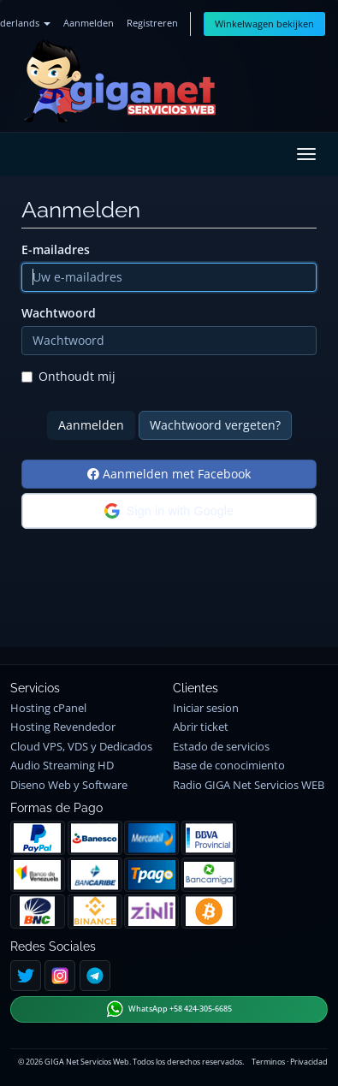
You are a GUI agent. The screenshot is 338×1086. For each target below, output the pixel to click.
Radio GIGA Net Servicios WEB (248, 785)
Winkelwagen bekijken (264, 23)
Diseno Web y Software (68, 785)
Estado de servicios (221, 746)
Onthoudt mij (68, 376)
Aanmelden (88, 22)
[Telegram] (95, 975)
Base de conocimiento (229, 765)
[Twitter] (25, 975)
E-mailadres (55, 249)
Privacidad (309, 1061)
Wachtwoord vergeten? (215, 425)
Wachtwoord (58, 313)
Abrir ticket (200, 727)
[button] (169, 511)
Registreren (152, 22)
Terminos (268, 1061)
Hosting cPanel (48, 708)
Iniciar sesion (206, 708)
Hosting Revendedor (63, 727)
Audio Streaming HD (62, 765)
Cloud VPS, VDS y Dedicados (81, 746)
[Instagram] (59, 975)
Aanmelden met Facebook (169, 474)
